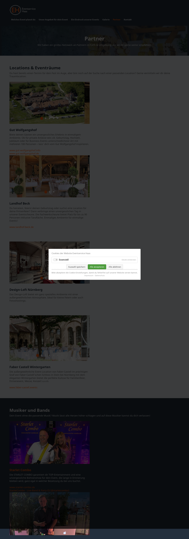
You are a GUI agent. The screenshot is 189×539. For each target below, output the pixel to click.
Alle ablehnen (115, 272)
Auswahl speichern (76, 272)
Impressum (88, 281)
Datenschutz (100, 281)
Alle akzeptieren (97, 272)
